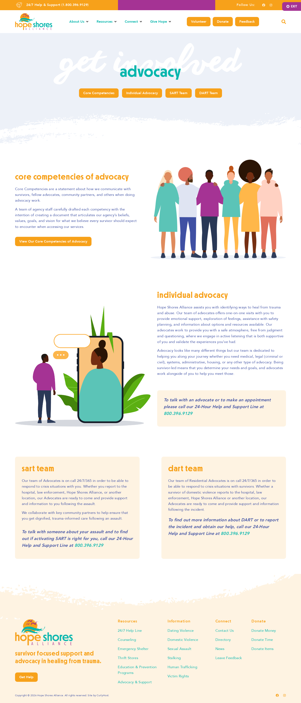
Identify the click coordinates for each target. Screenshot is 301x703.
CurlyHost (102, 695)
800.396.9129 (178, 413)
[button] (79, 22)
